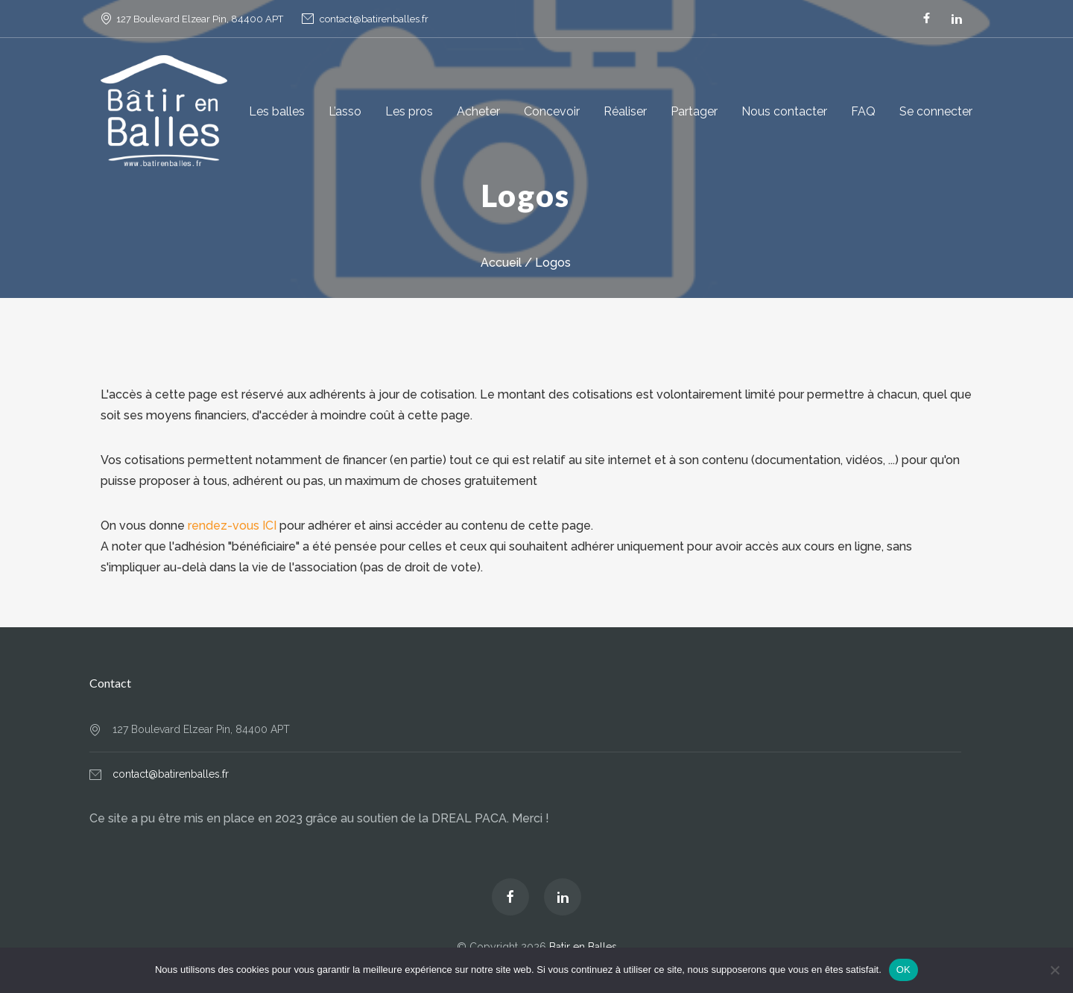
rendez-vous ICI (232, 525)
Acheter (478, 111)
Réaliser (625, 111)
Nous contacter (784, 111)
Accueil (501, 263)
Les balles (277, 111)
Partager (694, 111)
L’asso (345, 111)
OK (903, 969)
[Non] (1054, 969)
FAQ (863, 111)
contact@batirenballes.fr (374, 19)
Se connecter (935, 111)
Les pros (409, 111)
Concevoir (552, 111)
